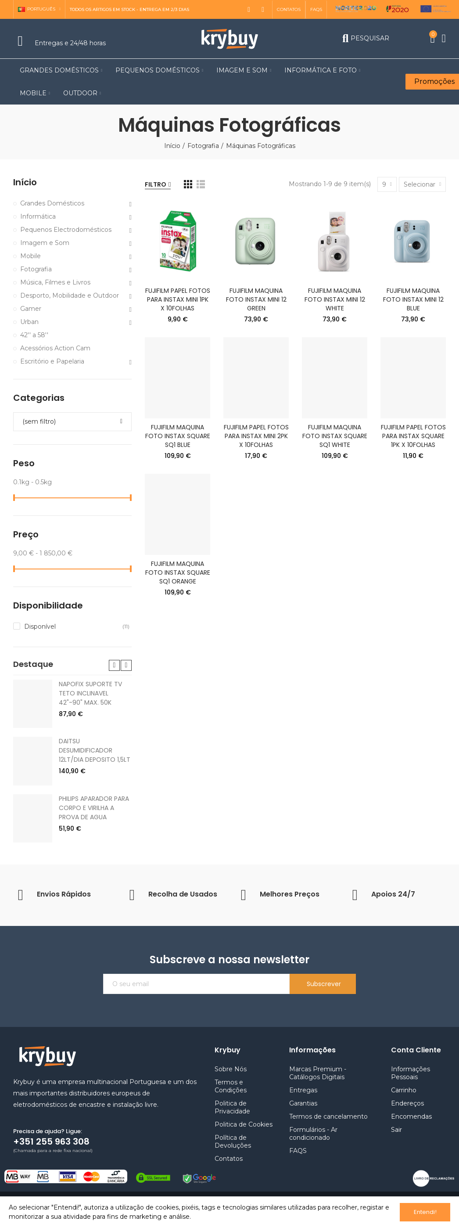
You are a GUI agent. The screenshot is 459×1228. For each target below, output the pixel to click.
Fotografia (36, 269)
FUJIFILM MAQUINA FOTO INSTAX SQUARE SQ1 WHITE (334, 436)
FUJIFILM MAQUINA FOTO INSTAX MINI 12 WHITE (335, 299)
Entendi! (425, 1212)
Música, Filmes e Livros (55, 282)
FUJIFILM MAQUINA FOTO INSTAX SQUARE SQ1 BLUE (177, 436)
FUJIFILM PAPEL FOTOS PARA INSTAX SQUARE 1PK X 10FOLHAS (413, 436)
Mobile (30, 256)
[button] (288, 9)
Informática (38, 216)
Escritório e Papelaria (52, 361)
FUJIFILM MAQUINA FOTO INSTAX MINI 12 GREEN (256, 299)
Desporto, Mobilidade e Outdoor (69, 295)
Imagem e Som (44, 243)
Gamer (30, 309)
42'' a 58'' (34, 335)
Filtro (155, 184)
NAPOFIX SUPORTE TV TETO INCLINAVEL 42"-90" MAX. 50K (90, 675)
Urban (29, 322)
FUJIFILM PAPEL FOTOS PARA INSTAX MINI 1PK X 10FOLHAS (177, 299)
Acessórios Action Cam (55, 348)
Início (25, 182)
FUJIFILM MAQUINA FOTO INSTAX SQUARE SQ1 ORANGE (177, 572)
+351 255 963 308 (51, 1124)
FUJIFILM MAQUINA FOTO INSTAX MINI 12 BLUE (413, 299)
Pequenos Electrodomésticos (65, 230)
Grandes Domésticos (52, 203)
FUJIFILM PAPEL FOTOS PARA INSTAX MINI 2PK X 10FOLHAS (256, 436)
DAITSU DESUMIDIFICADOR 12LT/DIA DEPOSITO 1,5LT (94, 732)
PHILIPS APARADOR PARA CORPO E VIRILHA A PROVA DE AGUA (94, 790)
